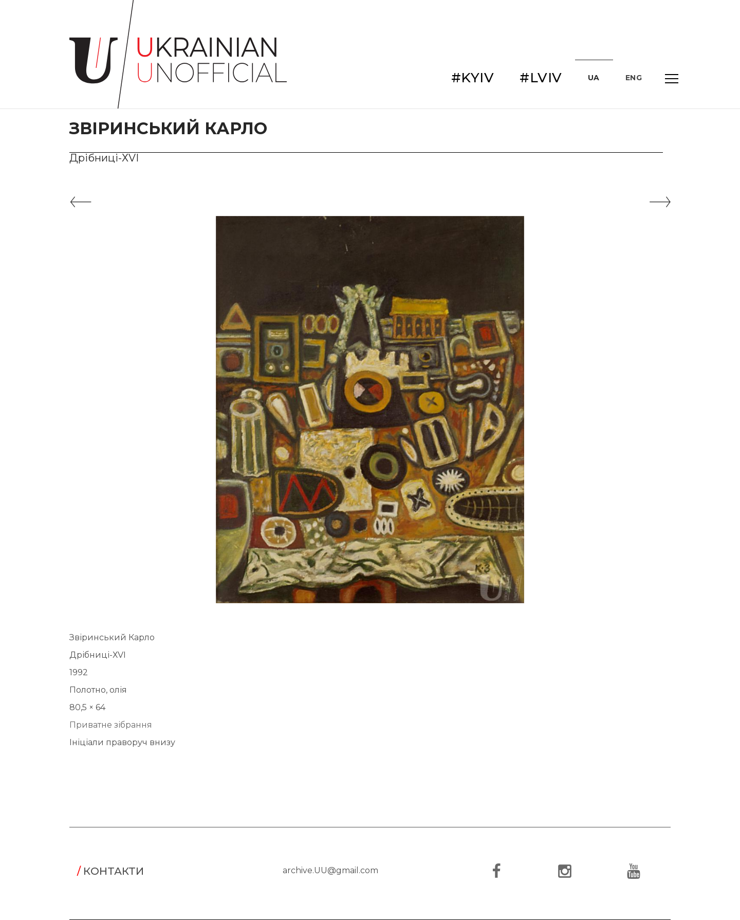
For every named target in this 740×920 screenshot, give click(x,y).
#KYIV (472, 77)
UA (594, 77)
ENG (633, 77)
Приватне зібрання (110, 725)
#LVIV (541, 77)
